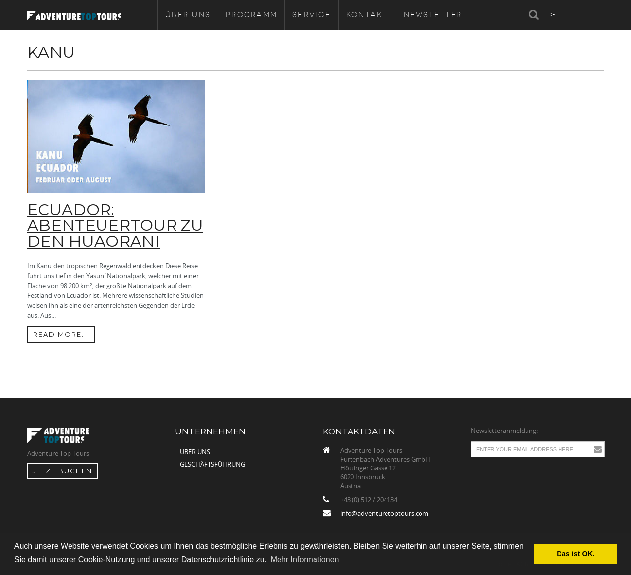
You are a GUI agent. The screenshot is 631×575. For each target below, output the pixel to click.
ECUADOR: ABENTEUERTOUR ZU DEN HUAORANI (115, 225)
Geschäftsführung (212, 464)
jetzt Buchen (62, 471)
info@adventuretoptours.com (384, 513)
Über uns (195, 451)
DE (551, 14)
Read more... (61, 334)
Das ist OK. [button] (576, 554)
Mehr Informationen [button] (305, 559)
